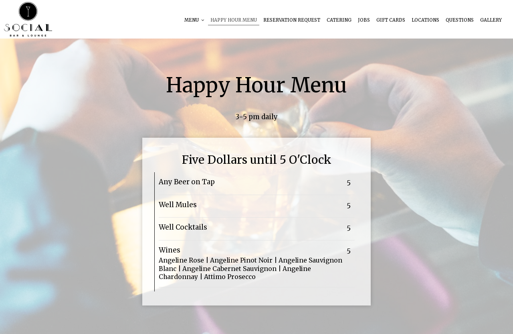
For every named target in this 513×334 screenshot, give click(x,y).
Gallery (491, 20)
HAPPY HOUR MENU (233, 20)
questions (460, 20)
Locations (425, 20)
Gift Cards (390, 20)
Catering (339, 20)
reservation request (291, 20)
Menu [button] (194, 20)
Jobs (364, 20)
